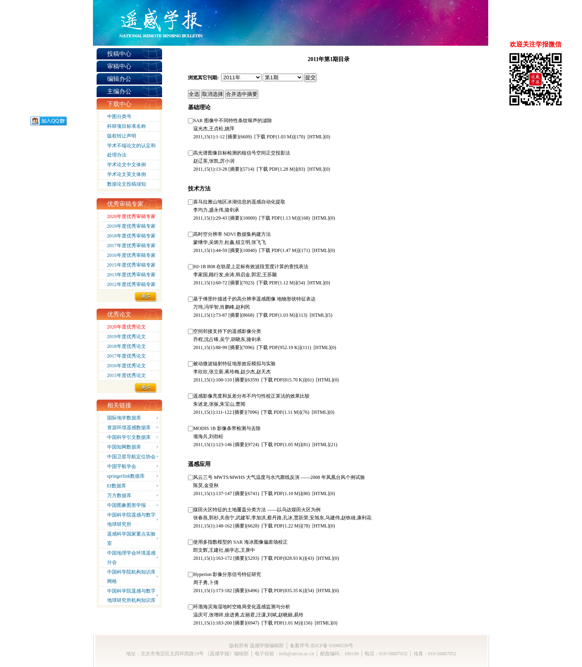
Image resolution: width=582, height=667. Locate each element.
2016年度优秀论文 (126, 365)
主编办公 (119, 91)
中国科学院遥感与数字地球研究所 (131, 519)
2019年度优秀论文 (126, 336)
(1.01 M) (281, 623)
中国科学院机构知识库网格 (131, 576)
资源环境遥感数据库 (129, 427)
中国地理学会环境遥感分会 (131, 557)
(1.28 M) (276, 169)
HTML (316, 137)
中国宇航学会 (121, 466)
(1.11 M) (281, 412)
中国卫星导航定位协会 (131, 456)
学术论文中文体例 (126, 164)
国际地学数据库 (124, 418)
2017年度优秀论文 (126, 356)
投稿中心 (119, 54)
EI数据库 (116, 486)
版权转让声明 (121, 136)
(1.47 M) (279, 250)
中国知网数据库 (124, 447)
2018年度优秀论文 (126, 346)
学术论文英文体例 (126, 174)
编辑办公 (119, 79)
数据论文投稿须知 (126, 184)
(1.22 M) (281, 526)
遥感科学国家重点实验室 (131, 538)
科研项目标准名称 (126, 126)
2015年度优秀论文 (126, 375)
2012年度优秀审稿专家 (131, 284)
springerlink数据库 (126, 476)
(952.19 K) (278, 347)
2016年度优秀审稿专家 (131, 255)
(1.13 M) (279, 218)
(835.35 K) (283, 590)
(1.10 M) (281, 493)
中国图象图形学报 (126, 505)
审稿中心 (119, 66)
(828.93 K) (283, 558)
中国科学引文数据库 (129, 437)
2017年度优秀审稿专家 (131, 245)
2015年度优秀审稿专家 (131, 265)
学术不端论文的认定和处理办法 (131, 150)
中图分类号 (119, 116)
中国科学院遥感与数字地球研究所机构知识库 (131, 595)
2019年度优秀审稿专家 (131, 226)
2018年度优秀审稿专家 (131, 236)
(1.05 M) (281, 444)
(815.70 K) (283, 380)
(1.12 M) (276, 283)
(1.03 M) (274, 137)
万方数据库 (119, 495)
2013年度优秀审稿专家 (131, 274)
